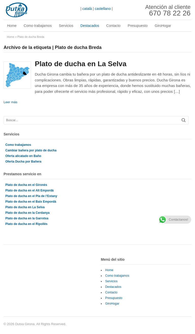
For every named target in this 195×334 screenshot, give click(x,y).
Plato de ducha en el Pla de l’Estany (31, 196)
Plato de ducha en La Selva (80, 64)
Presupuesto (138, 26)
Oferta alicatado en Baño (23, 156)
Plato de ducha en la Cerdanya (27, 213)
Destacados (89, 26)
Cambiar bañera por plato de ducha (30, 150)
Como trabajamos (38, 26)
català (87, 9)
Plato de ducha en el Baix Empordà (30, 201)
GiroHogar (163, 26)
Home (12, 26)
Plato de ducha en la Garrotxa (26, 218)
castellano (103, 9)
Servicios (66, 26)
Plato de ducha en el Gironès (26, 185)
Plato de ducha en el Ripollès (26, 224)
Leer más (10, 102)
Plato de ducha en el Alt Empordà (29, 190)
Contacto (113, 26)
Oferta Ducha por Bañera (23, 161)
